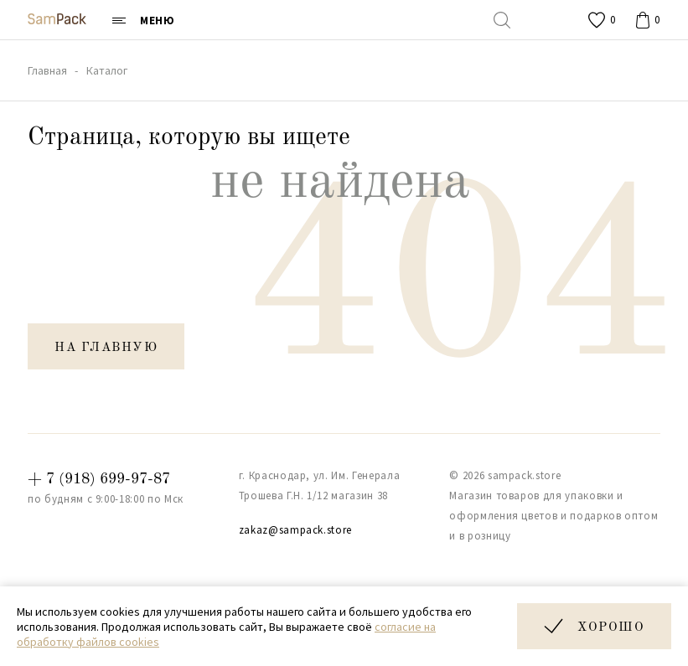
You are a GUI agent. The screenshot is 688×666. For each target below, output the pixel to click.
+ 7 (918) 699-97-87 (99, 479)
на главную (106, 348)
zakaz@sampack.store (295, 530)
